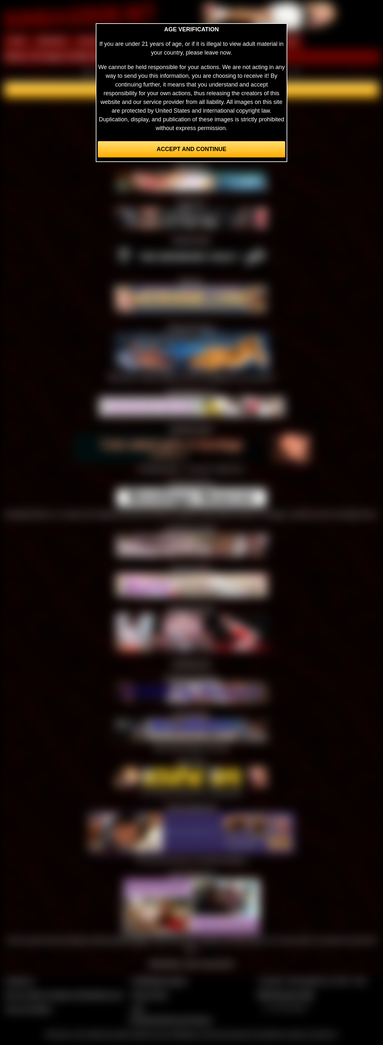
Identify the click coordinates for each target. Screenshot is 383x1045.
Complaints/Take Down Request (170, 1020)
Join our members (28, 1009)
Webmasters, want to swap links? (192, 963)
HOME (16, 41)
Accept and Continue (191, 149)
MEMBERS (51, 41)
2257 (138, 1009)
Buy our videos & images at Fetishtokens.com (64, 995)
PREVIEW (91, 41)
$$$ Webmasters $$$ (285, 995)
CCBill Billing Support (159, 981)
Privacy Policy (150, 995)
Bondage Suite (191, 664)
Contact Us (19, 981)
